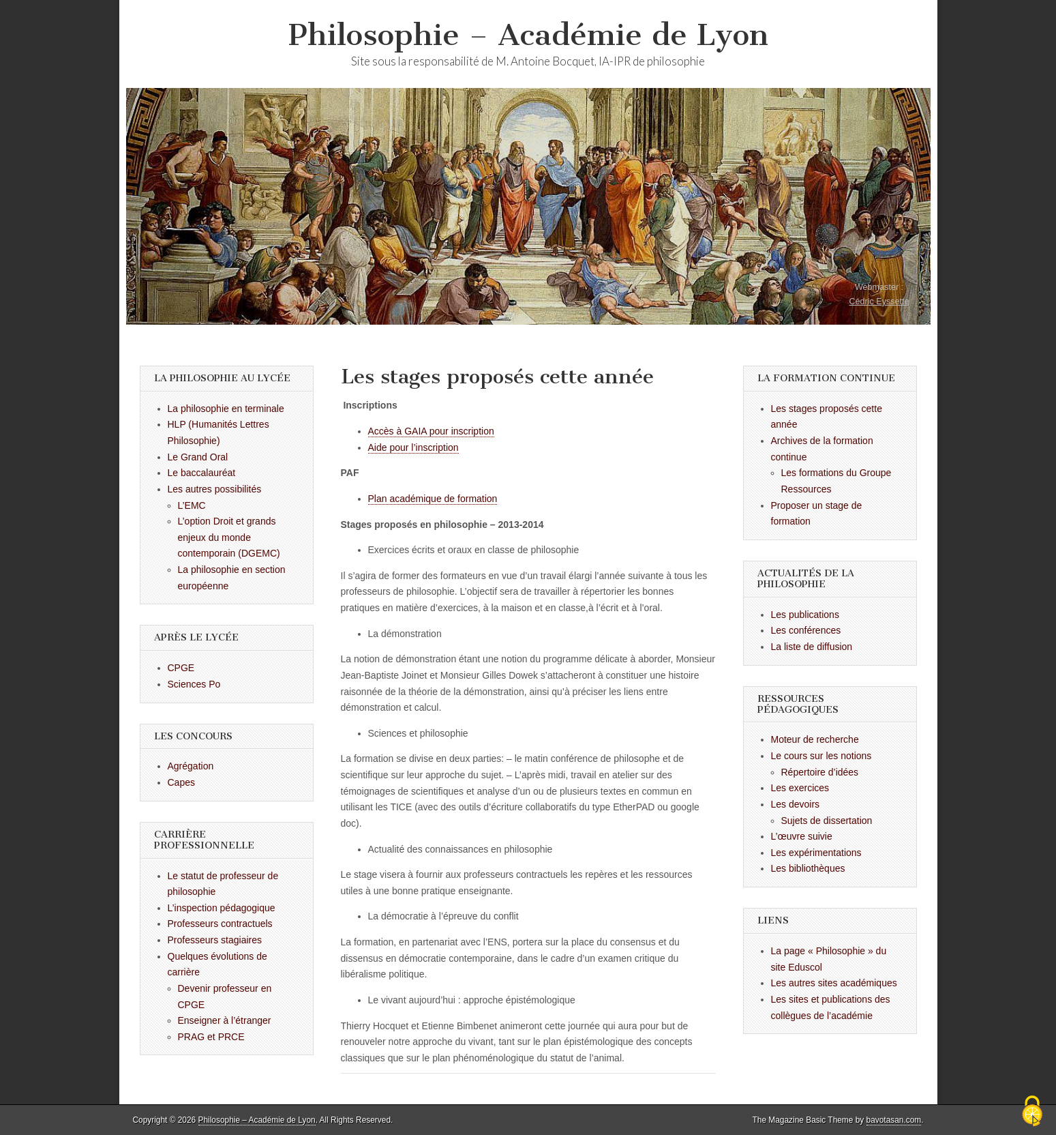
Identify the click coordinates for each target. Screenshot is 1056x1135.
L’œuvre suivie (801, 836)
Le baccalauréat (202, 472)
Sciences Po (194, 684)
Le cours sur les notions (821, 755)
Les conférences (806, 630)
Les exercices (800, 787)
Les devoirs (795, 804)
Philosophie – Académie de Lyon (528, 34)
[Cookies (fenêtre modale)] (1032, 1112)
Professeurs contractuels (220, 923)
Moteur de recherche (815, 739)
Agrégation (191, 766)
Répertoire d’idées (820, 772)
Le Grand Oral (198, 457)
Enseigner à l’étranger (224, 1020)
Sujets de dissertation (827, 820)
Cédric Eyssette (879, 301)
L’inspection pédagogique (221, 907)
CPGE (181, 667)
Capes (181, 782)
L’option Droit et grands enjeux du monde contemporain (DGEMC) (229, 537)
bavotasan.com (894, 1120)
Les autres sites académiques (834, 982)
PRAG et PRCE (211, 1036)
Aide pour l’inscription (413, 447)
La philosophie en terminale (226, 408)
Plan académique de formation (433, 498)
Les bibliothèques (808, 868)
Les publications (805, 614)
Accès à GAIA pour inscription (431, 431)
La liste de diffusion (812, 646)
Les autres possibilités (215, 489)
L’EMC (192, 505)
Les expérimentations (816, 852)
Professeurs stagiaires (215, 939)
